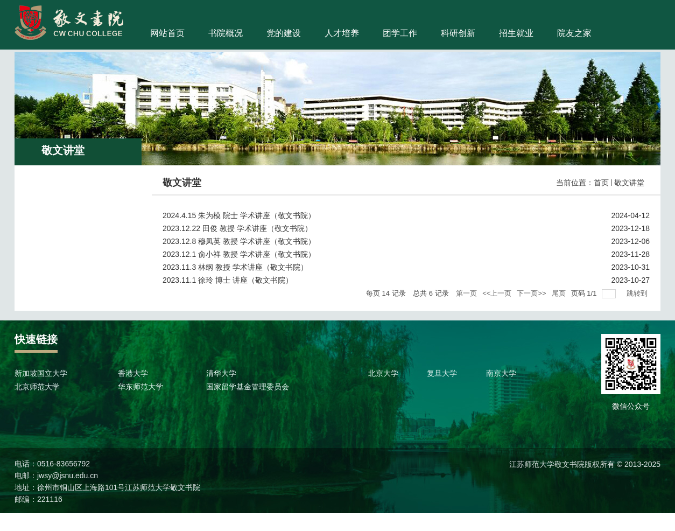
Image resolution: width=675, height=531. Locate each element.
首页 (601, 182)
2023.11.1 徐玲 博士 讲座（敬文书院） (228, 280)
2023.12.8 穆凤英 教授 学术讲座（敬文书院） (239, 241)
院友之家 (574, 33)
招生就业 (516, 33)
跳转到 (638, 293)
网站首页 (167, 33)
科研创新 (458, 33)
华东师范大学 (140, 386)
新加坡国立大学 (41, 373)
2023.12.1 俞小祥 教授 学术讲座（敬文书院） (239, 254)
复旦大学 (442, 373)
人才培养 (342, 33)
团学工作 (400, 33)
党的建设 (283, 33)
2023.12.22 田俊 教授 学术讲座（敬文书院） (237, 228)
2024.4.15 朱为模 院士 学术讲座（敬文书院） (239, 215)
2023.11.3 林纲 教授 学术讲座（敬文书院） (235, 267)
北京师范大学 (37, 386)
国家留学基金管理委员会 (247, 386)
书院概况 (225, 33)
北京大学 (383, 373)
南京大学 (501, 373)
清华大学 (221, 373)
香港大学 (133, 373)
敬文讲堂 (629, 182)
